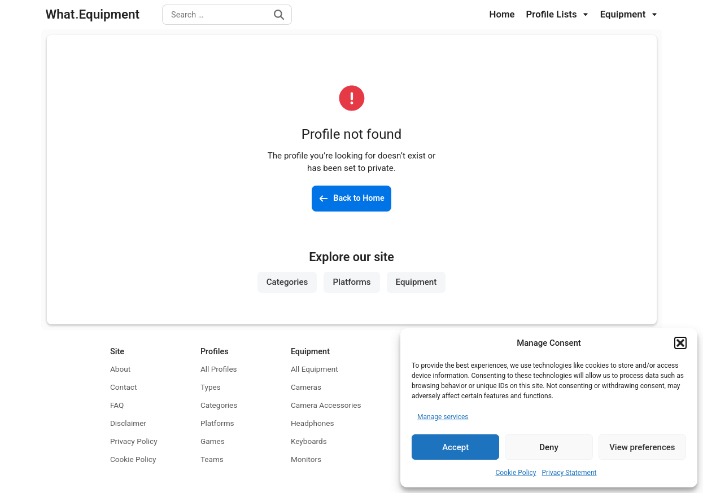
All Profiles (218, 368)
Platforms (351, 282)
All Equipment (314, 368)
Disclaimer (128, 423)
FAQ (117, 405)
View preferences (642, 447)
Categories (287, 282)
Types (210, 386)
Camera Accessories (326, 405)
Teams (212, 459)
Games (212, 441)
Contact (123, 386)
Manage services (443, 417)
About (120, 368)
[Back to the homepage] (351, 199)
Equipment (629, 14)
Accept (455, 447)
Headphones (312, 423)
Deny (548, 447)
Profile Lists (557, 14)
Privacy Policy (134, 441)
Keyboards (309, 441)
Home (502, 14)
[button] (680, 343)
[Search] (279, 15)
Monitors (306, 459)
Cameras (306, 386)
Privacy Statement (569, 473)
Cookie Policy (515, 473)
